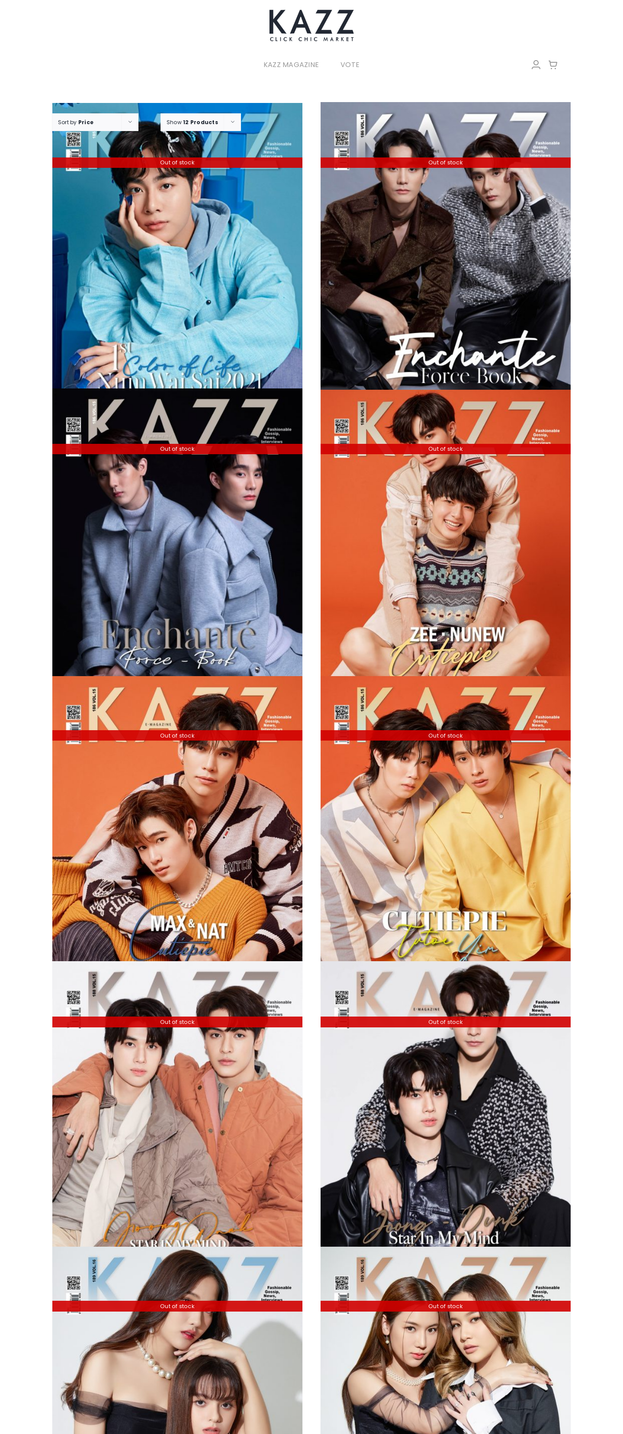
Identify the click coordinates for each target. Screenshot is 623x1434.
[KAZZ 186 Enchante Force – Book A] (446, 256)
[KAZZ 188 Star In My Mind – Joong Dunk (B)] (446, 1116)
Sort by (75, 122)
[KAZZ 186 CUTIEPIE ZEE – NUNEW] (446, 544)
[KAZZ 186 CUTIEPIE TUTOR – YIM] (446, 830)
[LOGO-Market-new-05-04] (311, 12)
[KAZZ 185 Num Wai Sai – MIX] (177, 257)
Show (192, 122)
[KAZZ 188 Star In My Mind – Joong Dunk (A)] (177, 1116)
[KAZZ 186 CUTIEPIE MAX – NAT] (177, 830)
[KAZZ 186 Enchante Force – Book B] (177, 543)
